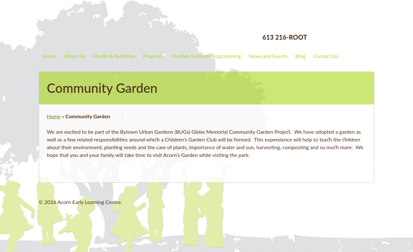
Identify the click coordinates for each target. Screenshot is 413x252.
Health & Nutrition (114, 56)
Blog (300, 56)
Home (49, 56)
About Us (75, 56)
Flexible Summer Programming (206, 56)
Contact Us (325, 56)
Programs (153, 56)
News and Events (268, 56)
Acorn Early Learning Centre (95, 24)
